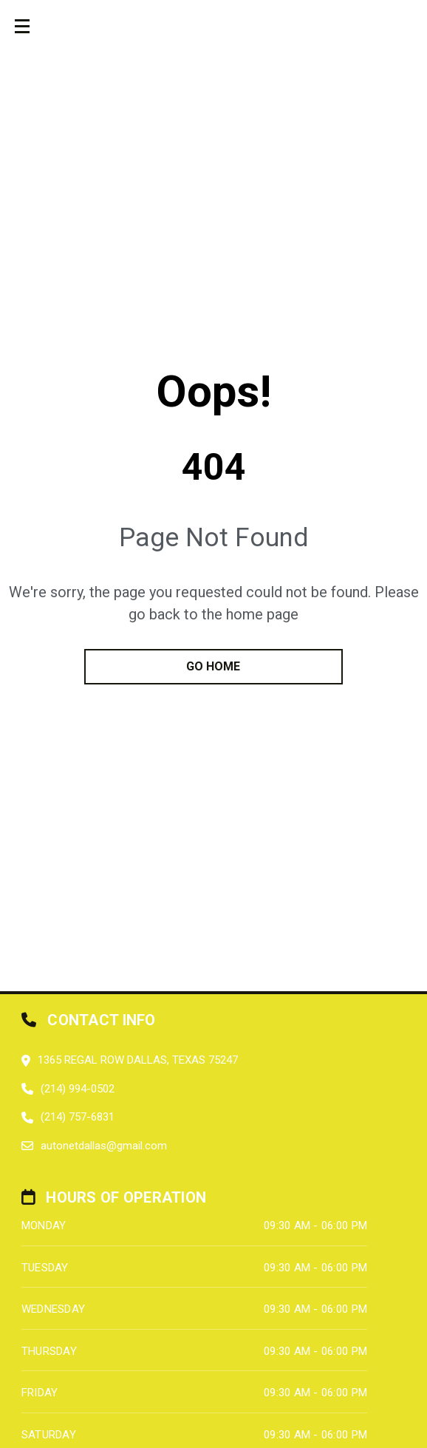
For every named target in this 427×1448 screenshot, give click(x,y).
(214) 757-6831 (78, 1117)
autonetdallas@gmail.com (104, 1145)
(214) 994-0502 (78, 1088)
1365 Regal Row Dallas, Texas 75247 (138, 1060)
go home (213, 666)
